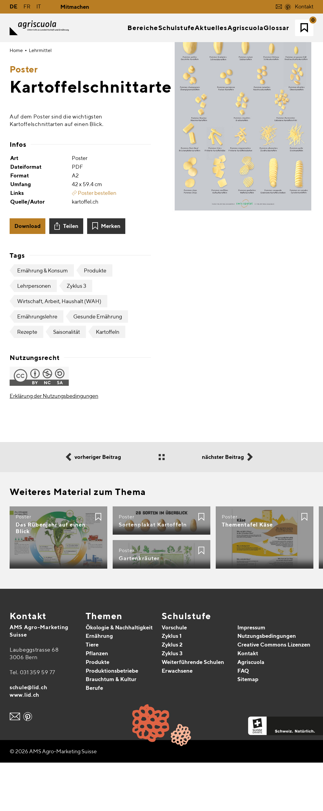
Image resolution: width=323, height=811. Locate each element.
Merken (110, 274)
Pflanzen (97, 701)
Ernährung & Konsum (42, 318)
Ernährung (99, 684)
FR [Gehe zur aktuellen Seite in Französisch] (26, 6)
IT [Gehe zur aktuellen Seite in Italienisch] (38, 6)
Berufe (94, 736)
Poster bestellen (94, 241)
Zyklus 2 (172, 693)
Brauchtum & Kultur (111, 727)
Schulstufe (186, 664)
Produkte (95, 318)
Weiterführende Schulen (193, 710)
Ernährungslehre (37, 364)
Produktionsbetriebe (112, 719)
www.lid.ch (24, 743)
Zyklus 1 (171, 684)
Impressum (251, 675)
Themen (104, 664)
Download (27, 274)
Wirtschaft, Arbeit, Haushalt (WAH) (59, 349)
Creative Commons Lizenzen (273, 693)
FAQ (243, 719)
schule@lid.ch (28, 735)
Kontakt (304, 6)
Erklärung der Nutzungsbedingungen (54, 444)
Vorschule (174, 675)
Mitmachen (74, 7)
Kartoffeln (107, 380)
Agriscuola (250, 710)
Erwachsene (177, 719)
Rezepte (27, 380)
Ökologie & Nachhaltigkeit (119, 675)
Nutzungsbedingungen (266, 684)
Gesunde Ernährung (97, 364)
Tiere (92, 693)
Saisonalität (66, 380)
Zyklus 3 (76, 334)
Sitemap (247, 727)
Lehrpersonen (34, 334)
